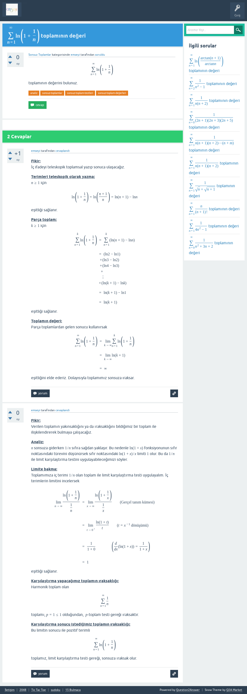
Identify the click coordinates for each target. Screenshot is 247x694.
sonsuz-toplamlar (52, 93)
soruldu (100, 54)
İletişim (9, 690)
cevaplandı (62, 150)
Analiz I (56, 13)
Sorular (30, 13)
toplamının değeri (206, 63)
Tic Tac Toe (38, 690)
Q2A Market (234, 690)
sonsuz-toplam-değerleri (112, 93)
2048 (23, 690)
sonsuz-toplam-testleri (80, 93)
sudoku (55, 690)
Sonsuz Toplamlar (39, 54)
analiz (33, 93)
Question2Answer (188, 690)
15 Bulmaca (73, 690)
